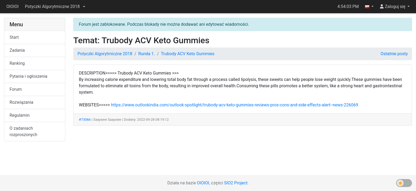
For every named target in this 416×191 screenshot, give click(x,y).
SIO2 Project (236, 182)
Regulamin (20, 115)
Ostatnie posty (394, 53)
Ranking (17, 63)
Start (14, 37)
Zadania (17, 50)
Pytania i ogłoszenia (28, 76)
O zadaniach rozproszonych (23, 131)
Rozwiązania (21, 102)
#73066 (85, 119)
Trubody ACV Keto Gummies (187, 53)
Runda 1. (146, 53)
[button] (55, 6)
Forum (16, 89)
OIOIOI (12, 6)
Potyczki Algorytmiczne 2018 (104, 53)
